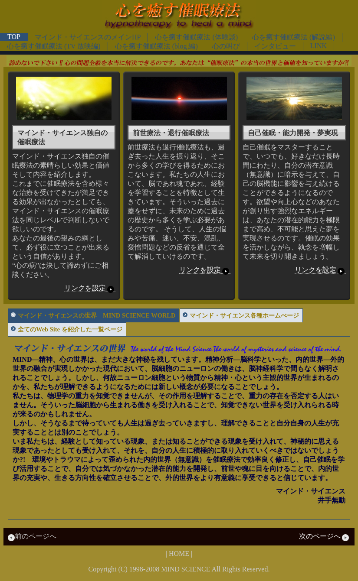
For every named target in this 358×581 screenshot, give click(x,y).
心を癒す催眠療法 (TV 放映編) (54, 46)
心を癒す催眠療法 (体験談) (196, 37)
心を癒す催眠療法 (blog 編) (156, 46)
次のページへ (324, 536)
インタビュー (275, 46)
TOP (13, 36)
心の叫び (226, 46)
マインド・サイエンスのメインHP (88, 37)
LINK (318, 45)
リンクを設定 (89, 288)
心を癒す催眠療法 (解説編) (293, 37)
